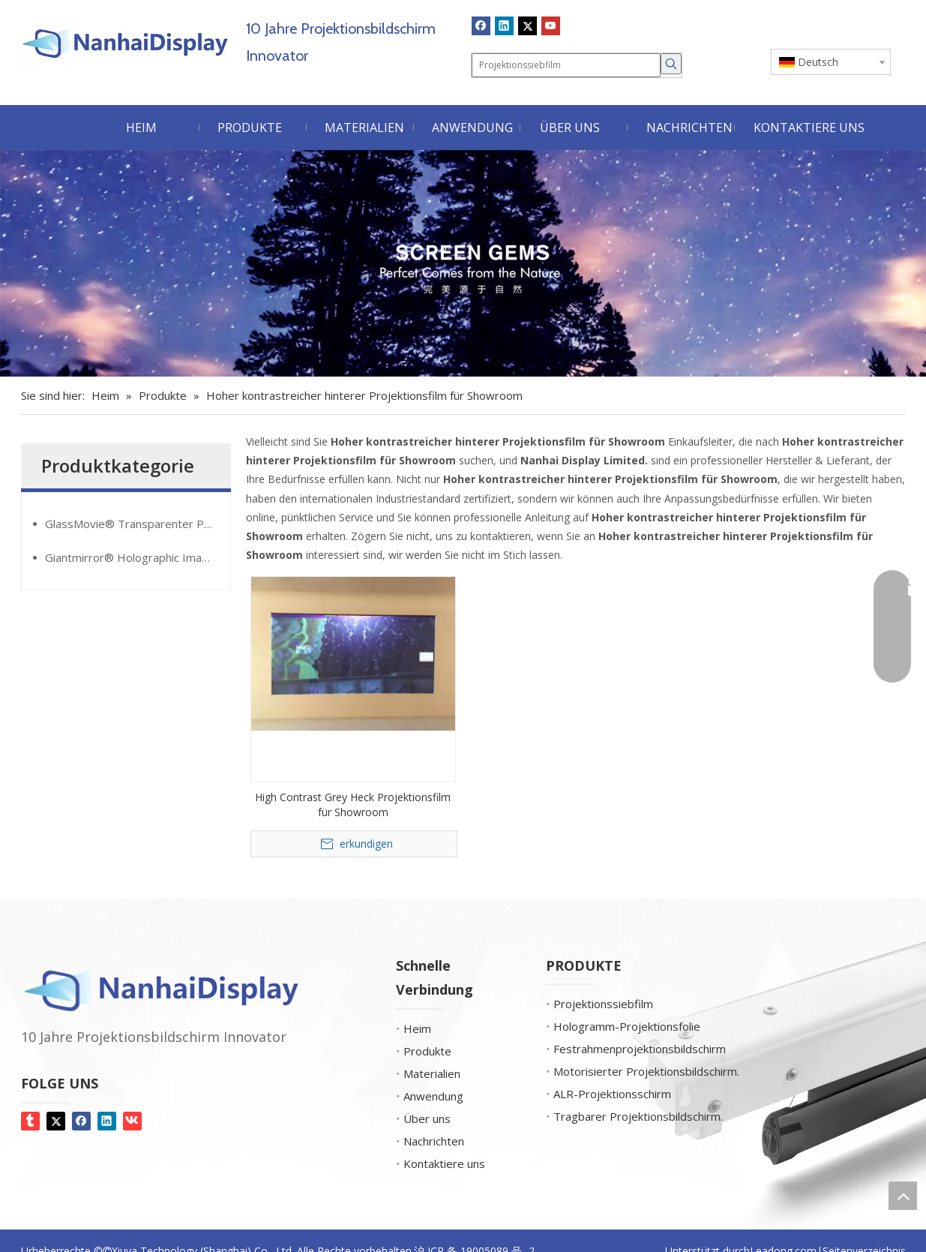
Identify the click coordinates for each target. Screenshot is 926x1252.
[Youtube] (550, 25)
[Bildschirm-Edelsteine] (463, 263)
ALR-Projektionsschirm (612, 1093)
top (903, 1195)
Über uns (427, 1118)
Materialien (431, 1073)
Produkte (427, 1050)
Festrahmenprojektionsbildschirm (639, 1048)
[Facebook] (481, 25)
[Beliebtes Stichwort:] (671, 63)
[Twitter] (527, 25)
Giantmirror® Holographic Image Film (137, 557)
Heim (417, 1028)
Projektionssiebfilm (603, 1003)
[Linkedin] (504, 25)
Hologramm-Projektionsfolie (626, 1026)
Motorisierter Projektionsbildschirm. (646, 1071)
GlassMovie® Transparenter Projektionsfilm (137, 523)
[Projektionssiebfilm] (566, 65)
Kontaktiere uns (444, 1163)
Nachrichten (433, 1140)
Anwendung (433, 1095)
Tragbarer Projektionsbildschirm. (638, 1116)
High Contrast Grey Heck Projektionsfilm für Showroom (353, 804)
